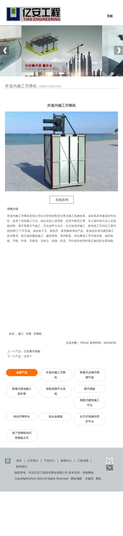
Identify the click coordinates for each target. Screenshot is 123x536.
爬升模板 (89, 388)
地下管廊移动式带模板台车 (22, 435)
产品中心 (49, 460)
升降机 (37, 333)
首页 (19, 460)
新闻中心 (66, 460)
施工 (21, 333)
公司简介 (32, 460)
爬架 (98, 478)
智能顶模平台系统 (55, 391)
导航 (110, 16)
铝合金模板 (56, 416)
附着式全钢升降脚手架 (89, 375)
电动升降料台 (21, 416)
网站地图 (76, 478)
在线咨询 (61, 199)
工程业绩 (82, 460)
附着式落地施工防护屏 (22, 391)
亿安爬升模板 (32, 351)
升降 (28, 333)
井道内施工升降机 (55, 375)
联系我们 (21, 466)
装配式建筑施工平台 (89, 403)
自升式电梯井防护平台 (89, 419)
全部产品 (21, 372)
